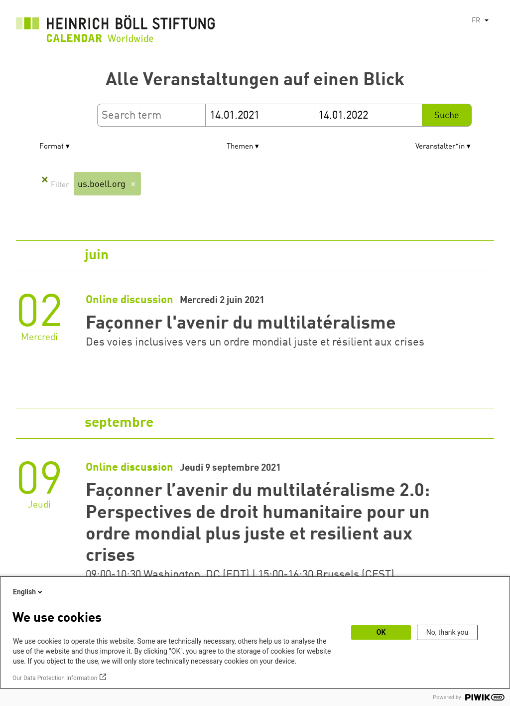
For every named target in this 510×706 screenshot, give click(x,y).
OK (381, 632)
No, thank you (447, 632)
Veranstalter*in (440, 147)
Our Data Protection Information (54, 678)
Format (51, 147)
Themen (240, 147)
